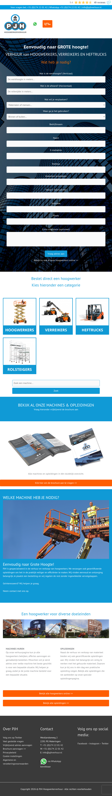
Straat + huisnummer (56, 189)
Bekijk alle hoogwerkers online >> (56, 693)
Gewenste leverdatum (56, 176)
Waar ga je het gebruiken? (56, 111)
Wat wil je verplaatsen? (56, 99)
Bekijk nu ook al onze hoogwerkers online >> (56, 260)
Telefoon (56, 163)
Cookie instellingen (12, 756)
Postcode (55, 203)
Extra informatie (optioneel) (56, 229)
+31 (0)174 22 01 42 (37, 7)
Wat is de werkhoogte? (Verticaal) (55, 73)
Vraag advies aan (56, 253)
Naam (56, 137)
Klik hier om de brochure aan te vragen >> (56, 482)
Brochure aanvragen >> (14, 748)
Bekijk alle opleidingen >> (56, 703)
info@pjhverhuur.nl (92, 7)
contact (13, 590)
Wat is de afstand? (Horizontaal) (56, 85)
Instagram (94, 743)
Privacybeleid (9, 752)
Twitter (105, 743)
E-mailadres (56, 150)
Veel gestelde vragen (13, 741)
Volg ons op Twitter (12, 737)
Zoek (56, 390)
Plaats (56, 215)
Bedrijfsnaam (56, 124)
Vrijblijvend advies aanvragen (17, 745)
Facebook (82, 743)
